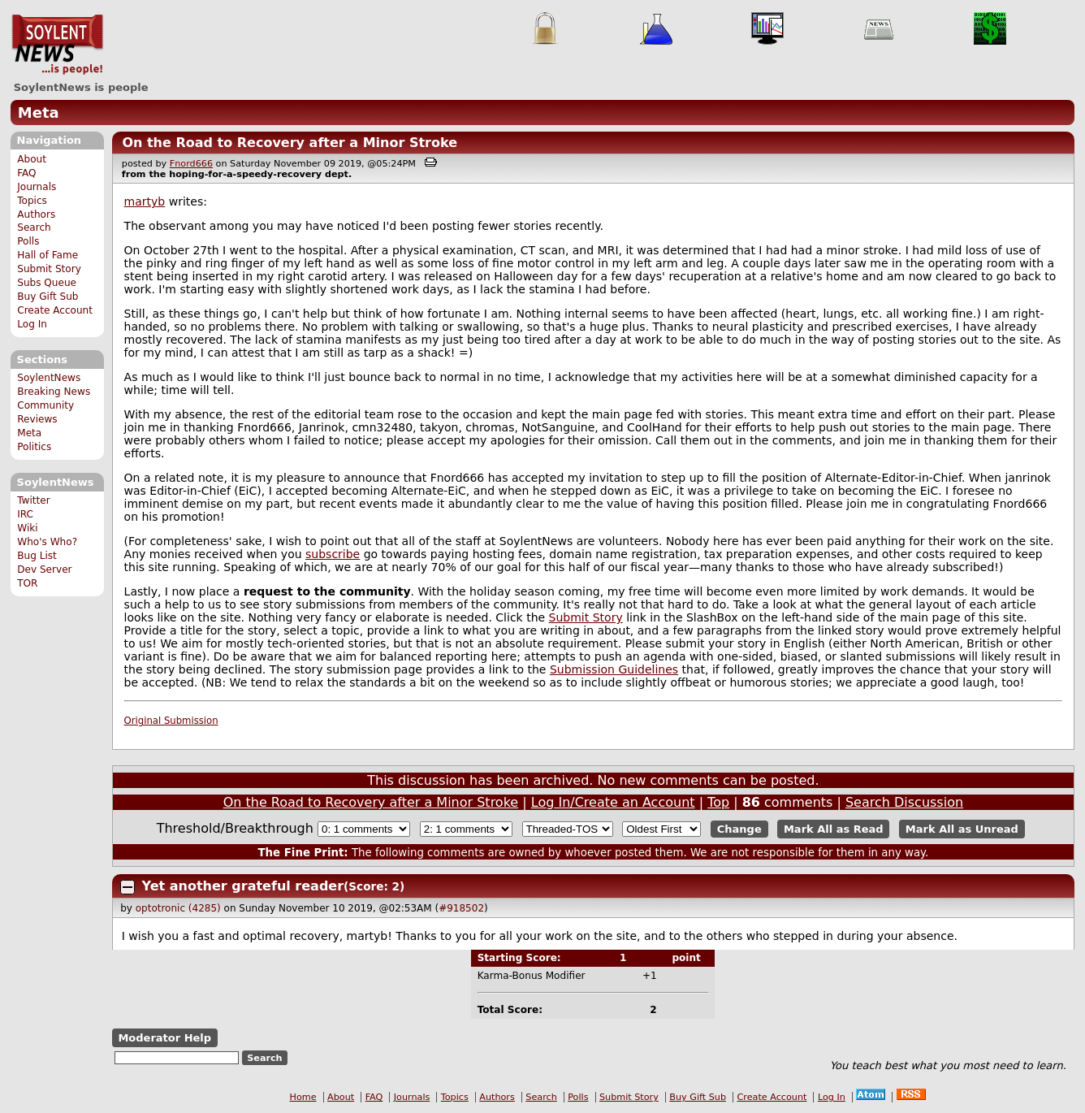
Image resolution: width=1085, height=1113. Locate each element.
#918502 (461, 908)
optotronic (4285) (178, 908)
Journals (36, 187)
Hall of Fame (47, 255)
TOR (27, 583)
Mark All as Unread (962, 829)
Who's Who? (47, 542)
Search (34, 227)
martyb (145, 201)
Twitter (33, 500)
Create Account (55, 310)
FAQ (26, 173)
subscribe (332, 554)
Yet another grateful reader (243, 886)
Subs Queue (46, 282)
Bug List (37, 555)
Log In (32, 324)
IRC (25, 514)
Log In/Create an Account (613, 802)
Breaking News (53, 391)
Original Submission (171, 720)
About (31, 159)
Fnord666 (191, 163)
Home (303, 1097)
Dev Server (44, 569)
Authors (36, 214)
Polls (28, 241)
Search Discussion (904, 802)
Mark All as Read (834, 829)
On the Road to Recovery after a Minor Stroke (289, 142)
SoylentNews (57, 44)
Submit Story (49, 269)
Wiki (27, 528)
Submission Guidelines (614, 669)
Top (718, 802)
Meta (38, 112)
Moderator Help (164, 1038)
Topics (32, 200)
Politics (34, 447)
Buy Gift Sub (47, 296)
